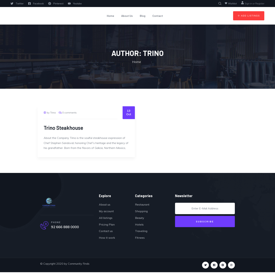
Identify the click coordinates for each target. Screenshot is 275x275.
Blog (142, 15)
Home (110, 15)
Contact (157, 15)
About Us (127, 15)
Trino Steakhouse (63, 128)
